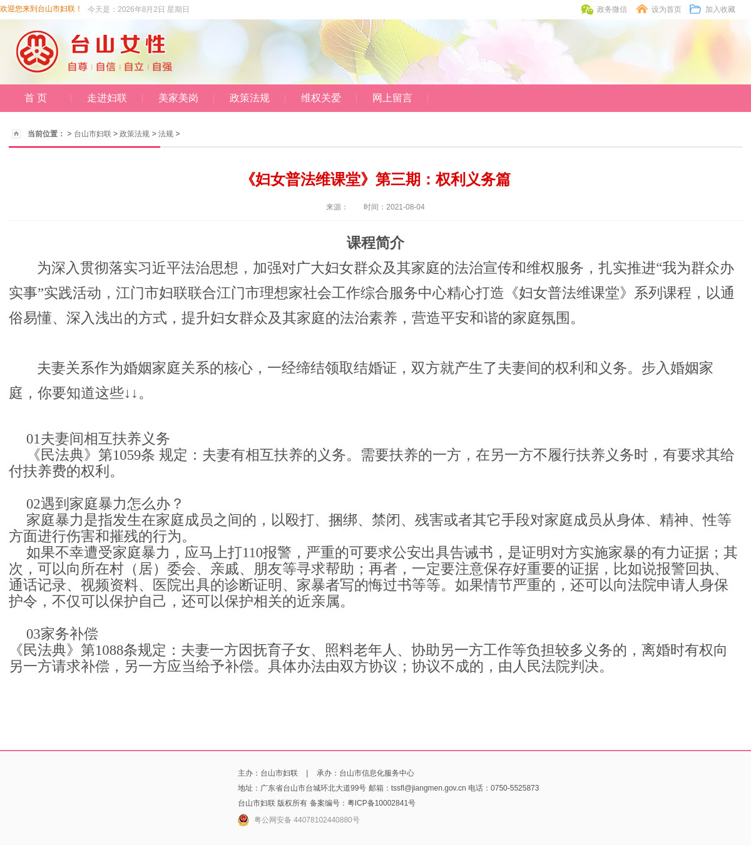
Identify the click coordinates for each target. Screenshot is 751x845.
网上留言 (392, 98)
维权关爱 (321, 98)
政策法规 (250, 98)
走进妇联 (107, 98)
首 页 (35, 98)
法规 (165, 133)
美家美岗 (178, 98)
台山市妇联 (92, 133)
